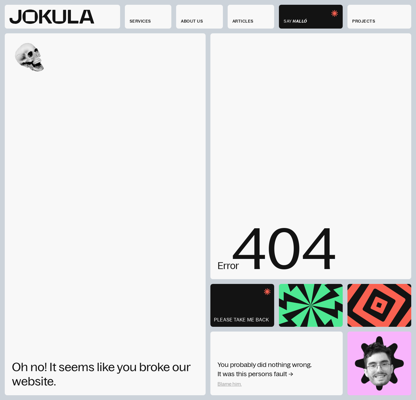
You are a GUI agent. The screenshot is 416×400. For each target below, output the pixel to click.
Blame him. (230, 384)
